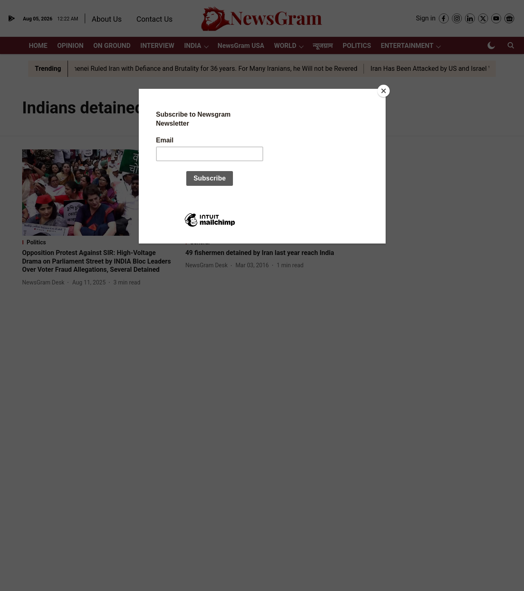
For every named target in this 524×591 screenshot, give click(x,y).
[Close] (383, 91)
